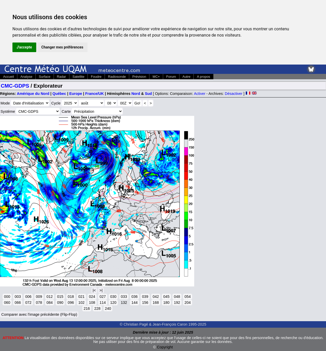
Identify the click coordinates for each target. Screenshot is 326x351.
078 (39, 302)
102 (81, 302)
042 (156, 296)
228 (97, 308)
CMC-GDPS (15, 86)
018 (71, 296)
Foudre (96, 77)
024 (92, 296)
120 (113, 302)
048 (177, 296)
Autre (187, 77)
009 (39, 296)
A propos (203, 77)
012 (49, 296)
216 (87, 308)
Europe (75, 94)
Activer (199, 94)
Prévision (139, 77)
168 (156, 302)
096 (71, 302)
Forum (171, 77)
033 (124, 296)
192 (177, 302)
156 (145, 302)
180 (166, 302)
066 (18, 302)
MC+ (156, 77)
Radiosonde (117, 77)
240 (108, 308)
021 (81, 296)
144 (134, 302)
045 (166, 296)
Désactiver (233, 94)
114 (102, 302)
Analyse (26, 77)
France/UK (94, 94)
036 (134, 296)
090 (60, 302)
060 (7, 302)
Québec (59, 94)
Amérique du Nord (33, 94)
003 (18, 296)
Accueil (8, 77)
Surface (44, 77)
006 (28, 296)
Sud (148, 94)
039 (145, 296)
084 (49, 302)
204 (187, 302)
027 (102, 296)
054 (187, 296)
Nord (135, 94)
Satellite (78, 77)
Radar (61, 77)
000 (7, 296)
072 (28, 302)
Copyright (165, 347)
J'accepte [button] (24, 47)
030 (113, 296)
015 (60, 296)
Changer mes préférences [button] (62, 47)
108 (92, 302)
